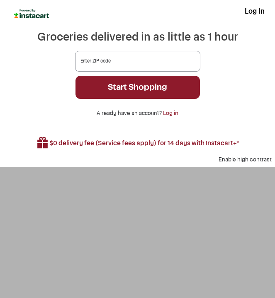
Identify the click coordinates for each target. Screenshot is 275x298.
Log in (170, 113)
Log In (255, 11)
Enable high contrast (245, 159)
